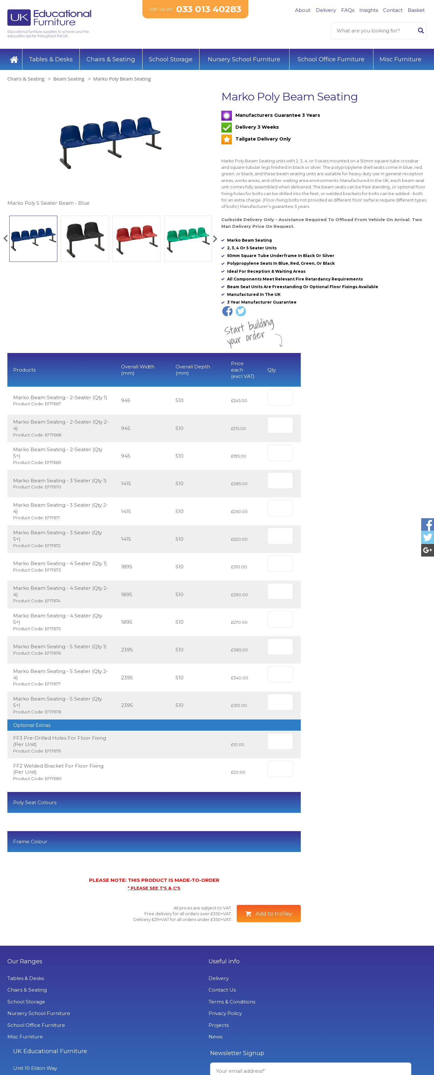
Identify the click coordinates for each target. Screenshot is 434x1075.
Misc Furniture (401, 57)
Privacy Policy (131, 1031)
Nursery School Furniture (244, 57)
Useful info (129, 979)
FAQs (347, 10)
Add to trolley (274, 931)
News (121, 1055)
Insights (368, 10)
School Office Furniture (331, 57)
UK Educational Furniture (258, 979)
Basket (416, 10)
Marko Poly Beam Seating (122, 77)
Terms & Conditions (137, 1020)
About (302, 10)
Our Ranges (24, 979)
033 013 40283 (208, 9)
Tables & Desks (51, 57)
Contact (393, 10)
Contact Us (128, 1008)
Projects (124, 1043)
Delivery (326, 10)
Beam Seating (68, 77)
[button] (5, 237)
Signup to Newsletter (373, 1020)
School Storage (170, 57)
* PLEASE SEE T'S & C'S (154, 905)
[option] (110, 147)
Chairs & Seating (110, 57)
